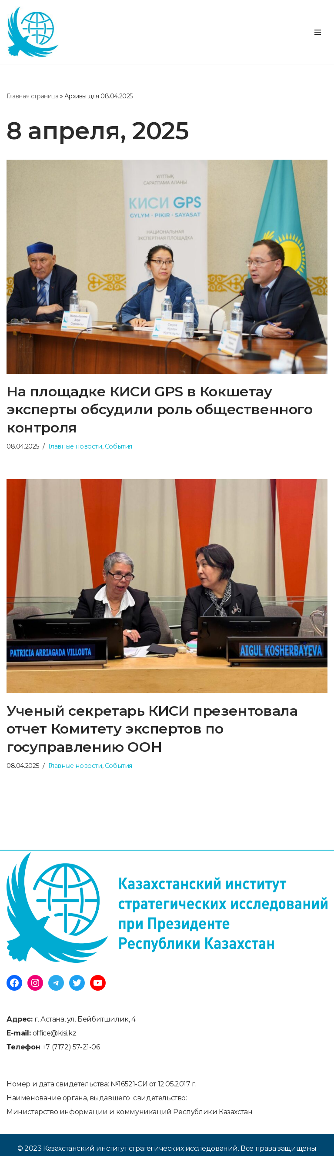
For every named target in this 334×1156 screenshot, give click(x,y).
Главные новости (75, 446)
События (118, 446)
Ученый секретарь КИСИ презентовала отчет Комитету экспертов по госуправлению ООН (152, 728)
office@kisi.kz (54, 1033)
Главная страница (33, 96)
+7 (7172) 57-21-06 (71, 1047)
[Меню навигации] (317, 32)
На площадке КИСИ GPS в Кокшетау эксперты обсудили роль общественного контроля (160, 409)
